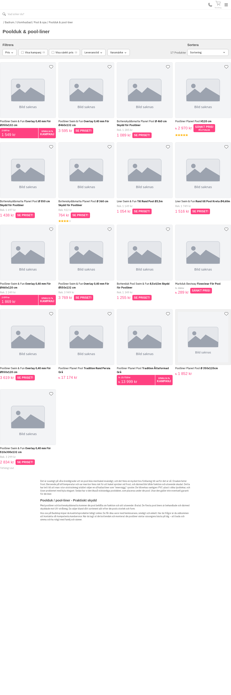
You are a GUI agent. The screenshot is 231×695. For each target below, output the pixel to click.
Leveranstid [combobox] (94, 62)
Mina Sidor (203, 9)
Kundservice (191, 9)
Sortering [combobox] (208, 62)
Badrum (9, 31)
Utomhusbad (24, 31)
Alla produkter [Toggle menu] (15, 24)
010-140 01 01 (90, 24)
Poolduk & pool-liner (61, 31)
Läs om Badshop (144, 23)
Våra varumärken (119, 23)
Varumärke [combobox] (118, 62)
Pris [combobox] (9, 62)
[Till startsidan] (27, 9)
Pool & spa (40, 31)
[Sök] (144, 9)
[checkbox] (33, 62)
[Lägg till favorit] (52, 76)
